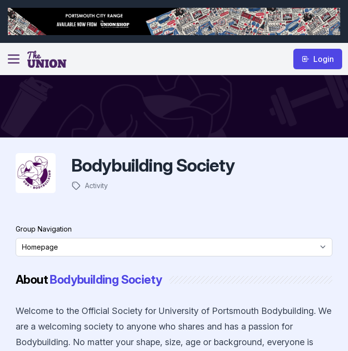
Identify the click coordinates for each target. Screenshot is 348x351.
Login (318, 59)
